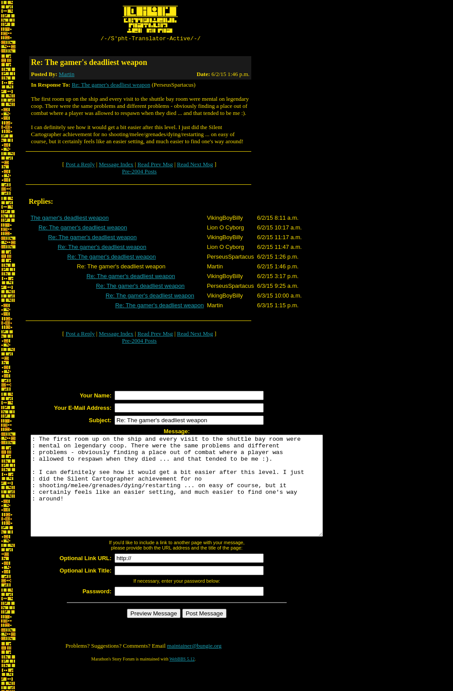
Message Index (116, 165)
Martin (66, 75)
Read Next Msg (195, 165)
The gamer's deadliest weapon (70, 219)
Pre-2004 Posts (139, 172)
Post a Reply (80, 165)
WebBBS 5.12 (182, 680)
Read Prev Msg (155, 165)
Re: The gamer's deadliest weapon (111, 86)
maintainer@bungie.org (194, 667)
